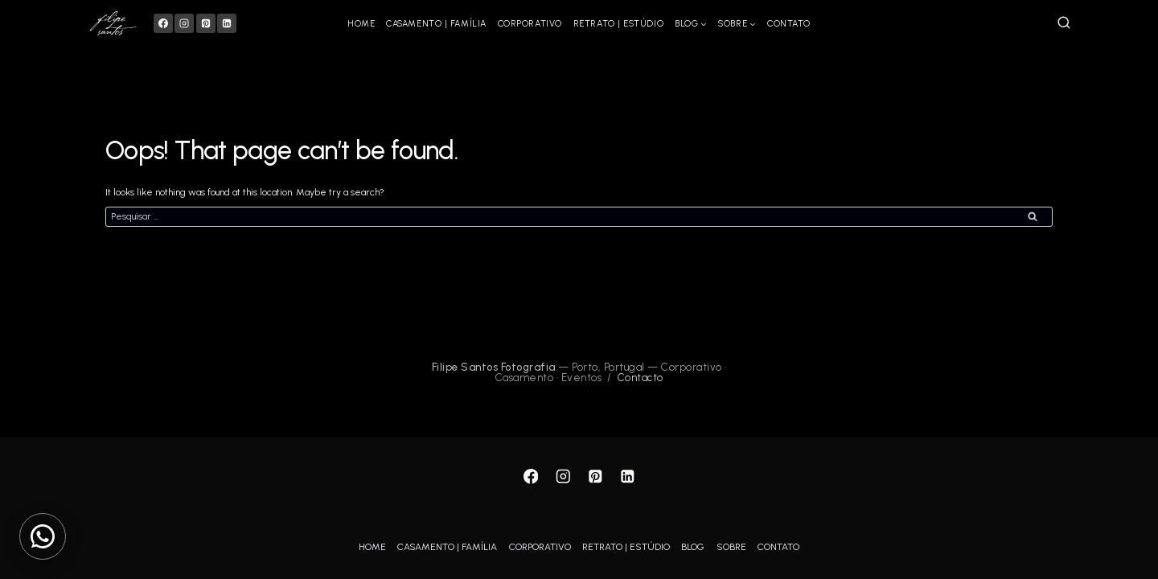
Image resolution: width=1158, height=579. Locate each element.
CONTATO (789, 23)
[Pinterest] (206, 23)
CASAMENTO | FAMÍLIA (436, 23)
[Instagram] (184, 23)
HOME (361, 23)
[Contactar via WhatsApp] (42, 536)
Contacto (640, 379)
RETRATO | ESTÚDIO (618, 23)
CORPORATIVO (530, 23)
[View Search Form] (1063, 23)
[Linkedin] (226, 23)
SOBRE (731, 546)
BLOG (692, 546)
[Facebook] (163, 23)
